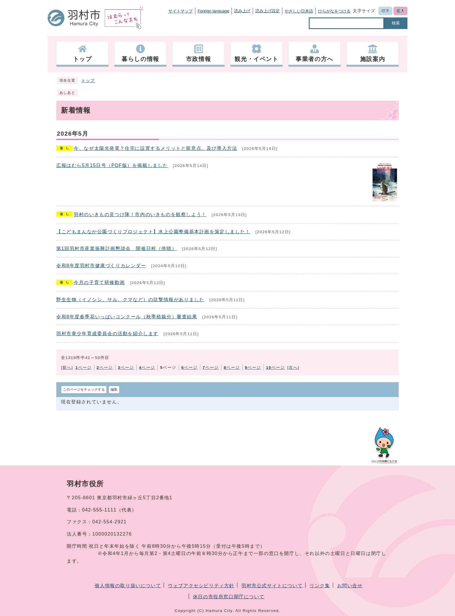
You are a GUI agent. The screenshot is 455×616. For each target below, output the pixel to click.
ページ (83, 367)
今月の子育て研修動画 (99, 282)
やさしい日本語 (299, 11)
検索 (396, 23)
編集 (114, 389)
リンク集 (320, 585)
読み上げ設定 (267, 10)
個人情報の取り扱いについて (128, 585)
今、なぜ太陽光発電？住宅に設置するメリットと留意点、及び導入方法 (155, 148)
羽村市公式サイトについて (272, 585)
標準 (385, 10)
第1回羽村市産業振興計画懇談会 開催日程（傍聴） (116, 248)
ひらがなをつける (334, 11)
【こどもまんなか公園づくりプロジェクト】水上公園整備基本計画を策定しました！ (153, 231)
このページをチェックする (84, 389)
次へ (293, 367)
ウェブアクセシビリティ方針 (201, 585)
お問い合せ (350, 585)
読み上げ (242, 10)
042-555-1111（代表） (109, 509)
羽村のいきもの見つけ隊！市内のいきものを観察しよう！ (140, 214)
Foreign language (213, 11)
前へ (66, 367)
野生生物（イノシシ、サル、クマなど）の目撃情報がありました (130, 299)
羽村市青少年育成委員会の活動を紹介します (107, 333)
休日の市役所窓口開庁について (228, 596)
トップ (88, 80)
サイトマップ (180, 11)
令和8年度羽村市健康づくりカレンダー (101, 265)
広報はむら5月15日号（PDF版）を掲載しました (112, 165)
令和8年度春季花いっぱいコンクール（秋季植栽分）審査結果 (126, 316)
